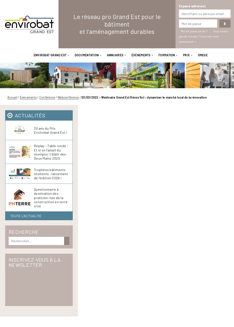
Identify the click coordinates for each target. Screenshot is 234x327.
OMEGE (203, 55)
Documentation (87, 55)
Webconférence (68, 97)
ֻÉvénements (140, 55)
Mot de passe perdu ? (194, 31)
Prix (186, 55)
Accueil (12, 97)
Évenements (28, 97)
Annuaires (115, 55)
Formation (166, 55)
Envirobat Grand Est (50, 55)
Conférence (47, 97)
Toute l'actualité (25, 216)
